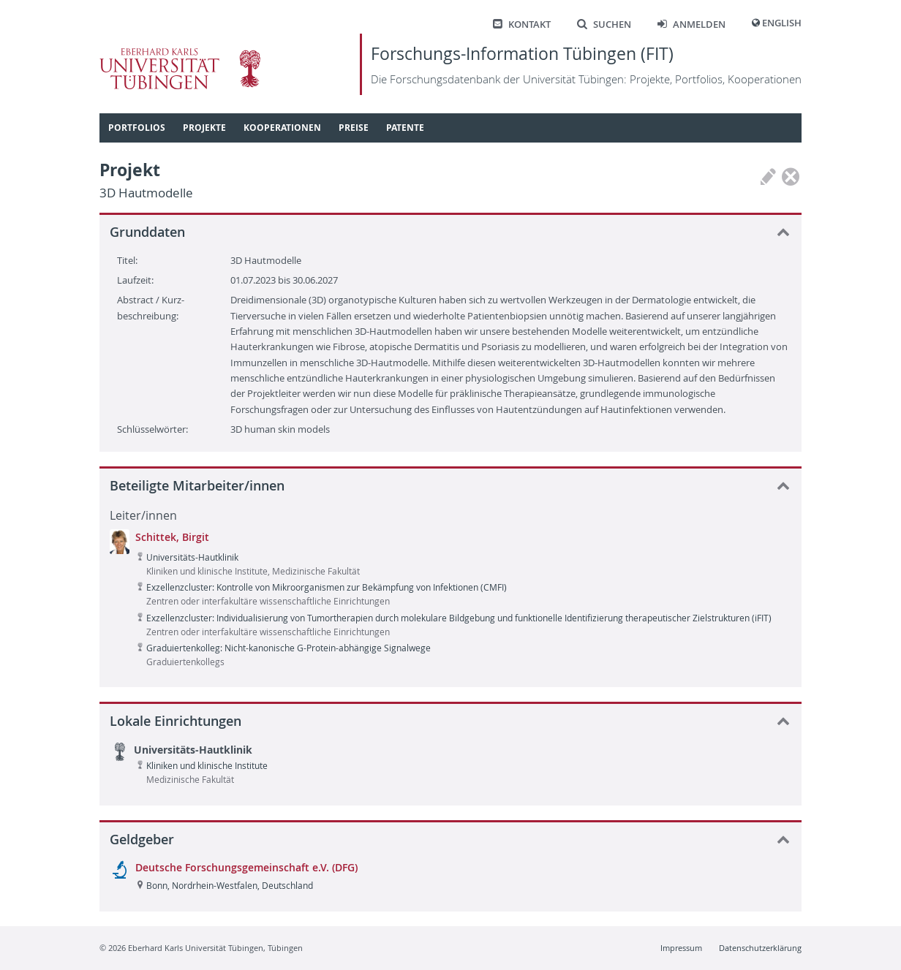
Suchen (604, 24)
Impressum (681, 947)
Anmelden (691, 24)
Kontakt (522, 24)
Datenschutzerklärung (760, 947)
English (782, 23)
